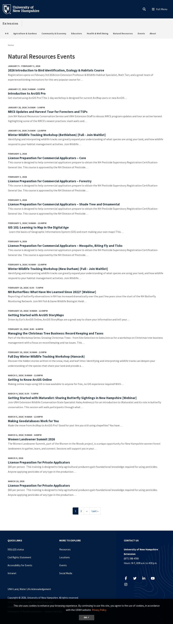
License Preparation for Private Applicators (39, 462)
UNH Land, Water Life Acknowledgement (29, 589)
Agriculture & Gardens (25, 33)
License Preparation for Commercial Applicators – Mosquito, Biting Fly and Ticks (65, 246)
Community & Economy (54, 33)
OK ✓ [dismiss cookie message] (86, 617)
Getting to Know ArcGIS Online (30, 380)
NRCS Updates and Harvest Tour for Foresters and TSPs (48, 112)
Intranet (12, 573)
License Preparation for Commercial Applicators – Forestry (50, 181)
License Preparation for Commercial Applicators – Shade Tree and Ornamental (64, 204)
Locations (64, 557)
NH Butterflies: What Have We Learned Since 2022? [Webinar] (52, 292)
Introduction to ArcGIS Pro (27, 93)
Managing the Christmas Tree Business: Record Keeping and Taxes (55, 333)
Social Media (65, 573)
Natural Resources (123, 33)
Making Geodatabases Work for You (33, 421)
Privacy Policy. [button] (99, 609)
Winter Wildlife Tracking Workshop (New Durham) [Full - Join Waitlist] (58, 269)
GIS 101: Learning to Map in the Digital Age (38, 227)
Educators (76, 33)
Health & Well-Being (97, 33)
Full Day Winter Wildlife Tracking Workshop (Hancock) (46, 356)
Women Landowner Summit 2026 (31, 439)
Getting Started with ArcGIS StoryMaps (36, 315)
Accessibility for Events (20, 565)
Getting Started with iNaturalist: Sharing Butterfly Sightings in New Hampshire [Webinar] (72, 398)
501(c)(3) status (16, 549)
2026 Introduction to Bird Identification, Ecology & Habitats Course (56, 70)
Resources (65, 549)
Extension (10, 23)
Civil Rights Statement (19, 557)
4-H (6, 33)
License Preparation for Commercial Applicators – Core (47, 158)
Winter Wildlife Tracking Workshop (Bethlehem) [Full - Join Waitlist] (57, 135)
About (153, 33)
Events (141, 33)
